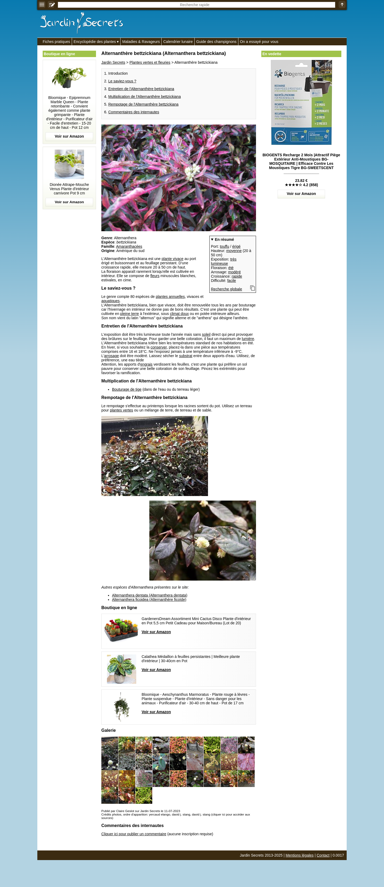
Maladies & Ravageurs (141, 41)
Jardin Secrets (113, 62)
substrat (185, 356)
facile (231, 280)
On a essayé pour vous (259, 41)
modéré (234, 272)
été (230, 268)
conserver (158, 347)
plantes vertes (121, 410)
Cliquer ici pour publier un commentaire (133, 834)
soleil (206, 334)
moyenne (234, 251)
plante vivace (172, 259)
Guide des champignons (216, 41)
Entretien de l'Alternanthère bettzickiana (141, 89)
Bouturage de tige (127, 389)
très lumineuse (224, 261)
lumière (248, 339)
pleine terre (129, 313)
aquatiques (110, 301)
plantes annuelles (170, 296)
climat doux (179, 313)
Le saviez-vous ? (122, 81)
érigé (236, 246)
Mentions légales (300, 855)
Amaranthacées (129, 246)
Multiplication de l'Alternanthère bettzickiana (144, 96)
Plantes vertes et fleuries (149, 62)
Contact (323, 855)
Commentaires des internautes (133, 112)
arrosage (111, 356)
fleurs (154, 276)
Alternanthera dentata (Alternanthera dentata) (149, 595)
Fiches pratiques (56, 41)
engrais (146, 364)
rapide (237, 276)
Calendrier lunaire (178, 41)
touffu (224, 246)
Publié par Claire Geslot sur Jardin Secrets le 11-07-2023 (140, 811)
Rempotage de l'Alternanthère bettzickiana (143, 104)
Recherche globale (226, 289)
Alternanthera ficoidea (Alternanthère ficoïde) (149, 599)
